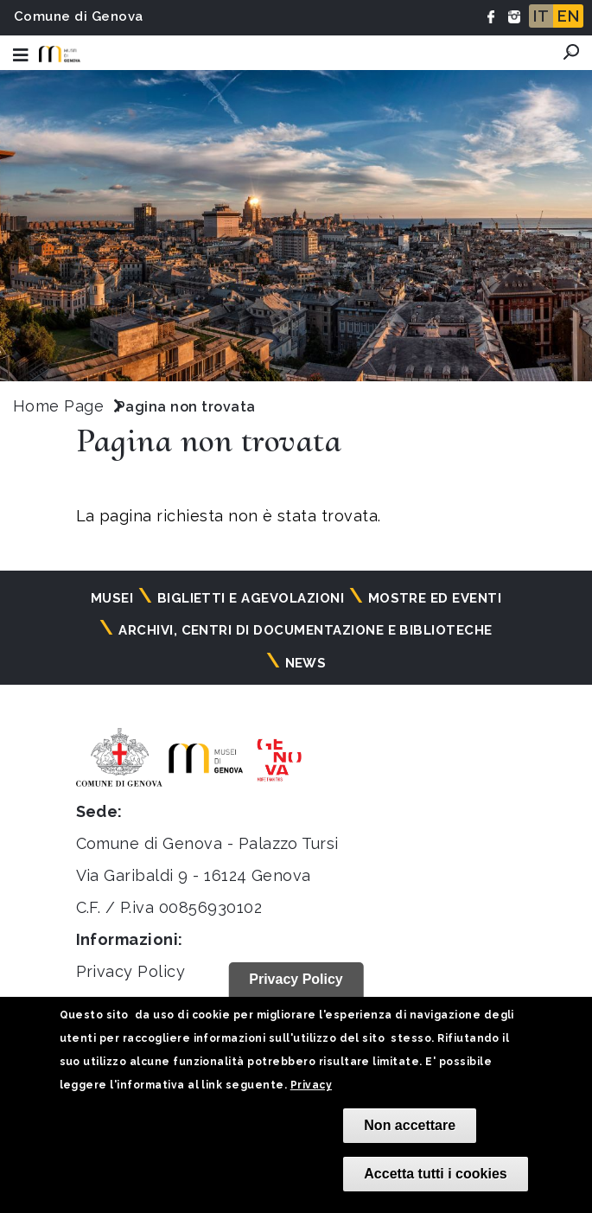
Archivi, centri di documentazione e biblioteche (305, 630)
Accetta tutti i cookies (435, 1173)
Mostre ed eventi (435, 598)
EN (568, 16)
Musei (112, 598)
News (306, 663)
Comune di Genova (78, 16)
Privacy (311, 1085)
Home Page (58, 406)
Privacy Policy (131, 971)
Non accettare (409, 1125)
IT (541, 16)
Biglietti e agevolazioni (251, 598)
